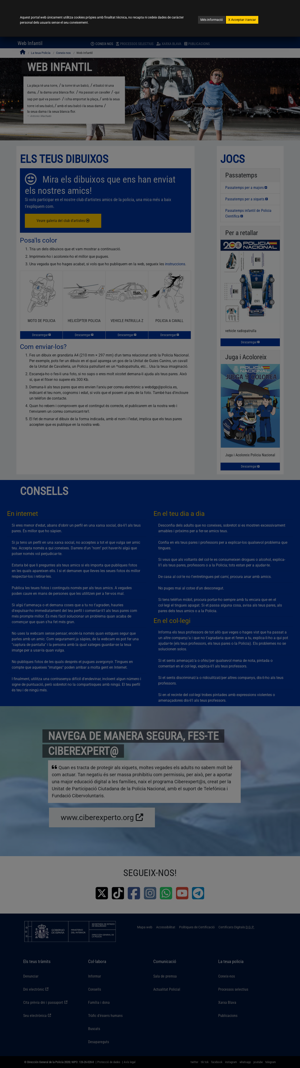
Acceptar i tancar (242, 20)
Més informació (211, 20)
